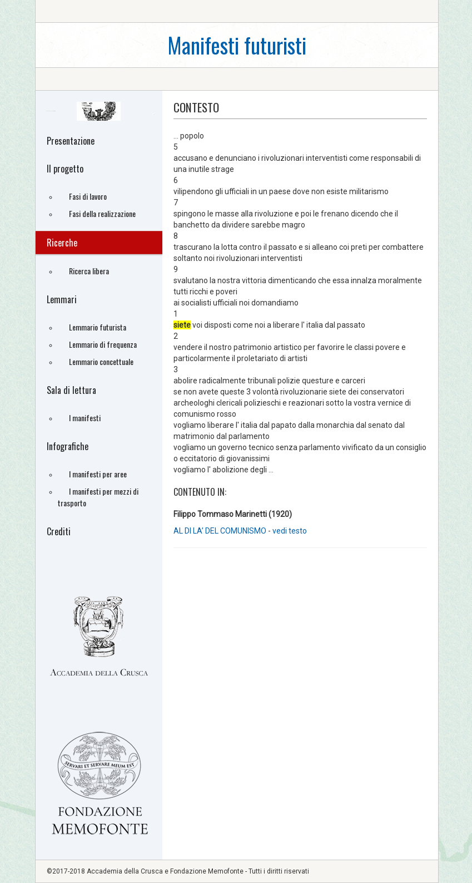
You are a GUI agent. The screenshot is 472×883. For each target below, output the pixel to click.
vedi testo (289, 530)
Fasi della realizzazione (102, 213)
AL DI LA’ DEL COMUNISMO (220, 530)
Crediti (59, 531)
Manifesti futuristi (236, 45)
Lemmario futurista (97, 327)
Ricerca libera (89, 271)
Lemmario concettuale (101, 361)
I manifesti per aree (98, 474)
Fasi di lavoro (88, 196)
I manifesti (85, 417)
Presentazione (71, 140)
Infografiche (67, 446)
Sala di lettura (71, 390)
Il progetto (65, 168)
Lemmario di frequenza (103, 344)
